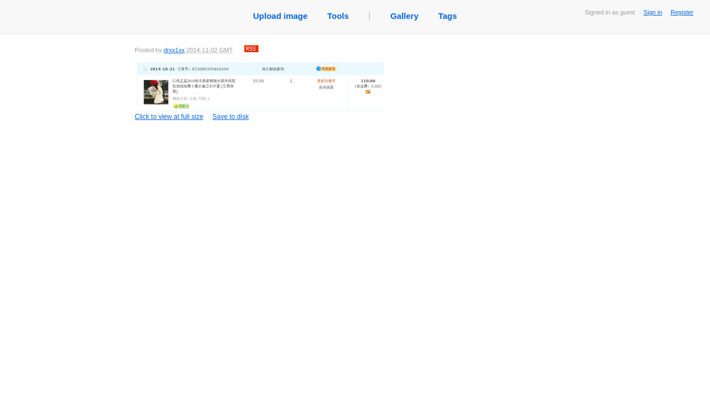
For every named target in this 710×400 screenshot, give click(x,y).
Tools (338, 16)
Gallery (404, 16)
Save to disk (230, 117)
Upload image (280, 16)
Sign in (652, 12)
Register (682, 12)
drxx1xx (174, 50)
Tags (447, 16)
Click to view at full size (259, 91)
